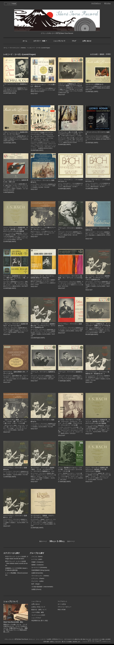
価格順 (102, 54)
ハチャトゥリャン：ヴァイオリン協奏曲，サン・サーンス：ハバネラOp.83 (70, 277)
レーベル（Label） (37, 559)
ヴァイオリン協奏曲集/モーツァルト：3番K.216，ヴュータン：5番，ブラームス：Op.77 (15, 277)
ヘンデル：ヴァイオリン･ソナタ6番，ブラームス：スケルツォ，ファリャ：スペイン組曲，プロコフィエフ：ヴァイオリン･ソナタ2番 (70, 422)
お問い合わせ (86, 41)
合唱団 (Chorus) (36, 589)
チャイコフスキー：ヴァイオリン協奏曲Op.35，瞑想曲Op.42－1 (97, 372)
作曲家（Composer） (38, 562)
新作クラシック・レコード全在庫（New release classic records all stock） (16, 563)
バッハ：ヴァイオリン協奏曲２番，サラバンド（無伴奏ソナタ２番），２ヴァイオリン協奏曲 (97, 469)
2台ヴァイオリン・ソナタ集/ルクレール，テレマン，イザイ (43, 228)
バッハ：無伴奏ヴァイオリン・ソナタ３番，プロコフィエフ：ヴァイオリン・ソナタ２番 (70, 469)
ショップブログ (36, 618)
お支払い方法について (38, 607)
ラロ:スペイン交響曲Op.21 (94, 84)
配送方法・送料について (39, 609)
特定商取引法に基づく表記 (39, 620)
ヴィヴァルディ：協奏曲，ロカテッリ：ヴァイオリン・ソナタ (42, 516)
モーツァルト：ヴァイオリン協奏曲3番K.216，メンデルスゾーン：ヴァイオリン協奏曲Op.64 (43, 325)
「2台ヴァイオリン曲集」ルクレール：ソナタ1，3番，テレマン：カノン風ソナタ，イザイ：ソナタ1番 (15, 421)
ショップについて (59, 41)
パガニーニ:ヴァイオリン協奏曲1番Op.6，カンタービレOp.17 (15, 133)
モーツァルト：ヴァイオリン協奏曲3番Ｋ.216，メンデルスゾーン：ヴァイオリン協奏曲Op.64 (98, 277)
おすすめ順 (94, 54)
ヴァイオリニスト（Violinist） (18, 47)
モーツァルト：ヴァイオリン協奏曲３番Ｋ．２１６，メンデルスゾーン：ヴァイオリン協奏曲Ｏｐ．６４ (42, 469)
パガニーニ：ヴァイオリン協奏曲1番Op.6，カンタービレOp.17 (15, 324)
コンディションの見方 (38, 615)
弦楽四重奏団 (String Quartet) (40, 570)
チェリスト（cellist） (37, 581)
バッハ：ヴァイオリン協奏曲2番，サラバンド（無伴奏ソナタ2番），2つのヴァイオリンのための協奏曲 (15, 229)
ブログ (74, 41)
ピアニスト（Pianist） (38, 578)
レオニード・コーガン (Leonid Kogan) (39, 47)
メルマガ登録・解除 (37, 612)
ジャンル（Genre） (37, 556)
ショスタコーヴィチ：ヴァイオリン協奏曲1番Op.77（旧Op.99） (42, 277)
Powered (97, 641)
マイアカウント (96, 3)
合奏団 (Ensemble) (37, 573)
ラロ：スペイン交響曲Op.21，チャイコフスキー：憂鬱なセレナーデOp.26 (98, 324)
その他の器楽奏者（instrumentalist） (42, 586)
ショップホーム (36, 601)
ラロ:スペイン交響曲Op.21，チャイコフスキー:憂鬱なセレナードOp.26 (70, 85)
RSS (59, 609)
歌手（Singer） (36, 584)
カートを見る (62, 604)
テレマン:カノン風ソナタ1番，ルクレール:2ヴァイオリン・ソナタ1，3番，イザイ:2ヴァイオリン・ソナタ (70, 134)
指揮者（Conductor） (38, 565)
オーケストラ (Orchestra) (39, 567)
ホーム (25, 41)
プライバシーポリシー (64, 607)
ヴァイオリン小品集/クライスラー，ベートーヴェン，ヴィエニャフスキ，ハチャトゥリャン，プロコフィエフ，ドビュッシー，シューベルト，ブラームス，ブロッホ (43, 136)
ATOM (63, 609)
